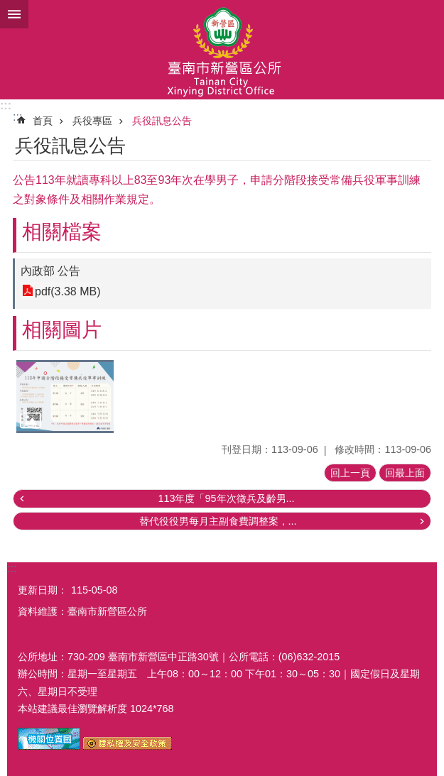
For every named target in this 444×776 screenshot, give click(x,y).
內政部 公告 (50, 271)
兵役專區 (92, 120)
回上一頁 (350, 473)
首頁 (43, 120)
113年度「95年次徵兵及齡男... (226, 498)
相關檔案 (62, 232)
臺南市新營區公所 (222, 49)
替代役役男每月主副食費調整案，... (218, 521)
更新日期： (42, 590)
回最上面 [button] (405, 473)
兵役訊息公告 (162, 120)
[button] (65, 396)
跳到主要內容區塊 (7, 7)
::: (5, 105)
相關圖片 (62, 330)
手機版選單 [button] (14, 14)
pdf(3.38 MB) (67, 291)
